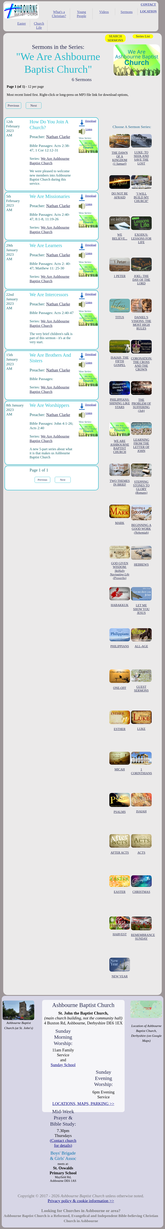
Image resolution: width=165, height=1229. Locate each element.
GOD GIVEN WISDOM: (119, 563)
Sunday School (63, 1065)
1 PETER (119, 268)
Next (34, 105)
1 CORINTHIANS (141, 763)
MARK (119, 515)
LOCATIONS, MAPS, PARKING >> (83, 1103)
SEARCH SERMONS (115, 38)
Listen (89, 129)
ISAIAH (141, 803)
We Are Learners (46, 245)
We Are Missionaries (50, 196)
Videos (104, 12)
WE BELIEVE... (119, 228)
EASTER (119, 884)
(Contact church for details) (63, 1143)
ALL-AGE (141, 638)
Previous (13, 105)
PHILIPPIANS (119, 638)
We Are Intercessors (49, 294)
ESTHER (119, 721)
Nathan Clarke (58, 136)
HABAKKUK (119, 597)
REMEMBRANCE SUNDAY (143, 928)
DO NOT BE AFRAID (119, 187)
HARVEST (119, 926)
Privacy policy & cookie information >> (81, 1201)
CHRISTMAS (141, 884)
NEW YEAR (119, 968)
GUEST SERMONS (141, 680)
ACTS (141, 844)
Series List (143, 36)
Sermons (127, 12)
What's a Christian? (59, 14)
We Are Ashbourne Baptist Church (49, 160)
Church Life (39, 25)
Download (90, 120)
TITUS (119, 309)
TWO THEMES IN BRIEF (119, 475)
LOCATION (148, 11)
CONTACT (148, 4)
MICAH (119, 761)
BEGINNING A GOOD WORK (141, 519)
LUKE (141, 721)
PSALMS (119, 803)
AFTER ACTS (119, 844)
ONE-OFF (119, 679)
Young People (81, 14)
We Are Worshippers (49, 405)
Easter (21, 23)
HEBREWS (141, 556)
